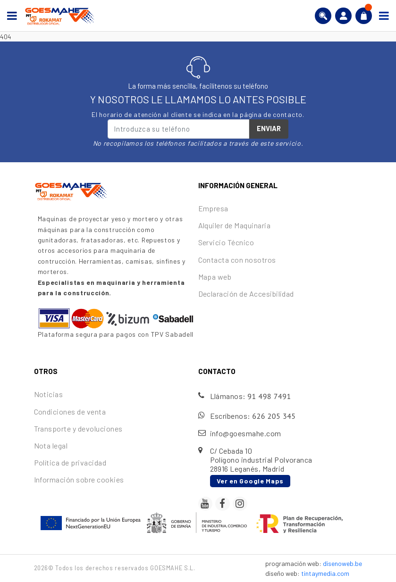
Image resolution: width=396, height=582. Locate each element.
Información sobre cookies (79, 479)
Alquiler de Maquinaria (234, 225)
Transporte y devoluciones (78, 428)
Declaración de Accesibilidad (246, 293)
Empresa (213, 208)
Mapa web (215, 276)
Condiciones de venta (70, 411)
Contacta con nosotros (237, 259)
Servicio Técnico (226, 242)
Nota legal (51, 445)
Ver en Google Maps (250, 481)
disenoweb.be (342, 563)
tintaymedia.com (325, 573)
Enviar (269, 128)
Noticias (48, 394)
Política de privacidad (70, 462)
